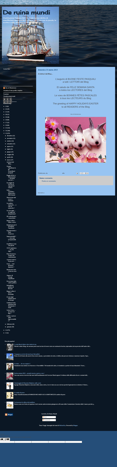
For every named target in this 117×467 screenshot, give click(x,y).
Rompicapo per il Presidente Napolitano (11, 226)
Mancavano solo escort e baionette (11, 199)
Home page (75, 189)
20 (6, 114)
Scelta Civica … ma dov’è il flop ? (11, 311)
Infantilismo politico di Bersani (10, 287)
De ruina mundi (26, 12)
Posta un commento (49, 181)
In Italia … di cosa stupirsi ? (22, 363)
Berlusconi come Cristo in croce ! (11, 271)
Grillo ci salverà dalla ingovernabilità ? (11, 318)
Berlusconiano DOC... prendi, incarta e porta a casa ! (29, 373)
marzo (9, 160)
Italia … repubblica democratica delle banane (11, 192)
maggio (9, 154)
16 (6, 125)
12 (6, 330)
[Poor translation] (7, 439)
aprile (9, 157)
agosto (9, 146)
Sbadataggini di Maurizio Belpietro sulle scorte (27, 383)
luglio (8, 149)
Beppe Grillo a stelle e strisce (11, 221)
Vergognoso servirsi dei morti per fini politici (27, 354)
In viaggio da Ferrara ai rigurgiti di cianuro (10, 185)
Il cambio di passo (19, 392)
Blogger (75, 425)
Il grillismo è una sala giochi (11, 244)
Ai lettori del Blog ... (10, 162)
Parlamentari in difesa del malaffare (24, 402)
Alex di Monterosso (10, 88)
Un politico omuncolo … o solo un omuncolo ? (11, 206)
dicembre (10, 135)
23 (6, 106)
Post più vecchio (105, 189)
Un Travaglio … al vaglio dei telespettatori (11, 212)
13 (6, 133)
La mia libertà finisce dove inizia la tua (25, 344)
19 (6, 117)
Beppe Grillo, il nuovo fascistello (11, 293)
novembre (10, 138)
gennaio (9, 327)
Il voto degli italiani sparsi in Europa (11, 298)
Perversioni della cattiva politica (11, 282)
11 (6, 333)
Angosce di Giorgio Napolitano (10, 277)
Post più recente (45, 189)
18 (6, 120)
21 (6, 112)
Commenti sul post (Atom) (54, 192)
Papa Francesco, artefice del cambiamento (11, 255)
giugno (9, 152)
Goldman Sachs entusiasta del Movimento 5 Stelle (11, 305)
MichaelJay (62, 425)
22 (6, 109)
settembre (10, 144)
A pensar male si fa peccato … (11, 260)
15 (6, 128)
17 (6, 122)
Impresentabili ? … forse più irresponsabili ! (11, 239)
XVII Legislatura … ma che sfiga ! (11, 249)
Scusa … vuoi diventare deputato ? (10, 265)
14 (6, 130)
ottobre (9, 141)
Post (45, 417)
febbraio (9, 324)
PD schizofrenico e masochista (11, 217)
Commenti (46, 420)
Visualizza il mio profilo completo (12, 90)
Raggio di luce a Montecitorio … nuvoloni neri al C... (11, 178)
